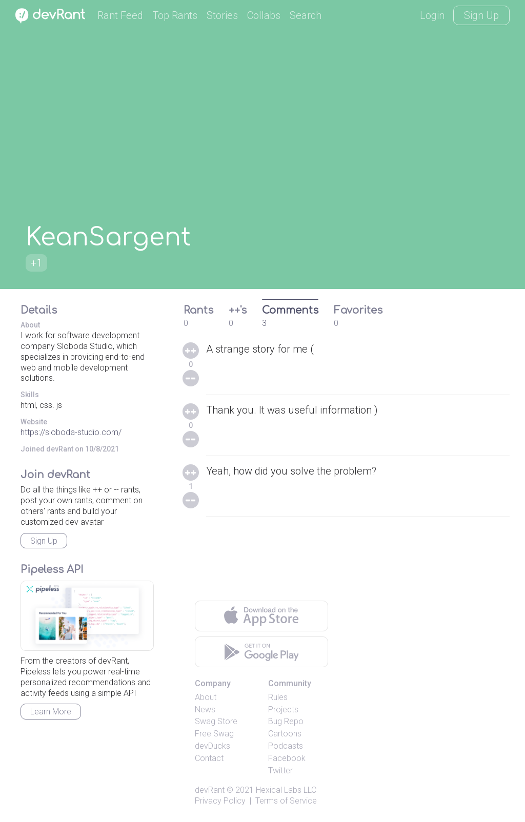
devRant (210, 790)
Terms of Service (286, 801)
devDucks (212, 746)
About (205, 697)
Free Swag (214, 733)
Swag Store (216, 721)
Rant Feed (120, 15)
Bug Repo (286, 721)
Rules (278, 697)
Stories (222, 15)
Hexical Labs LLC (286, 790)
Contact (209, 758)
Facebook (287, 758)
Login (432, 15)
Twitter (280, 770)
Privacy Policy (220, 801)
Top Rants (174, 15)
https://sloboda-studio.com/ (71, 432)
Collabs (263, 15)
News (205, 709)
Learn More (50, 711)
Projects (283, 709)
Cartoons (284, 733)
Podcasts (285, 746)
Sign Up (481, 15)
